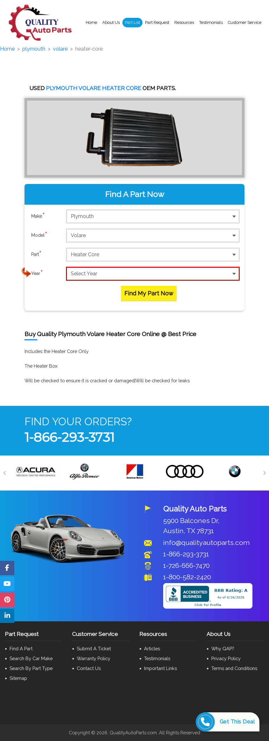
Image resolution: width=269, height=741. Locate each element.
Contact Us (89, 668)
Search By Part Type (31, 668)
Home (91, 22)
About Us (111, 22)
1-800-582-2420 (187, 577)
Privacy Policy (226, 658)
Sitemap (18, 678)
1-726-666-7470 (186, 565)
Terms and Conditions (234, 668)
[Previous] (5, 473)
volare (60, 49)
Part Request (157, 22)
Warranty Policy (93, 658)
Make (38, 216)
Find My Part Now (148, 293)
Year (37, 273)
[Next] (264, 473)
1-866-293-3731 (69, 437)
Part (36, 254)
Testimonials (211, 22)
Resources (184, 22)
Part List (132, 22)
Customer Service (244, 22)
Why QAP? (222, 648)
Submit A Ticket (94, 648)
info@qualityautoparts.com (206, 543)
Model (39, 235)
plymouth (33, 49)
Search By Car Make (31, 658)
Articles (152, 648)
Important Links (160, 668)
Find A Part (21, 648)
